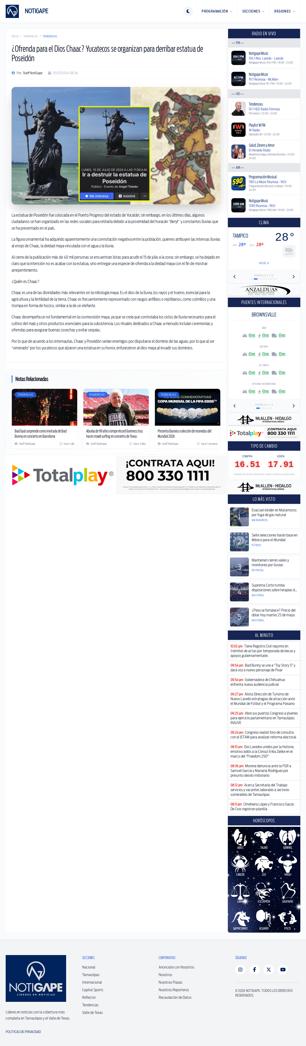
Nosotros (165, 975)
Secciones (253, 11)
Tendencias (30, 36)
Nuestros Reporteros (174, 990)
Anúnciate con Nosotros (176, 967)
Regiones (284, 11)
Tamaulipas (90, 975)
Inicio (15, 36)
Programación (217, 11)
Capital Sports (92, 990)
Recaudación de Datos (175, 997)
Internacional (92, 982)
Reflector (89, 997)
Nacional (88, 967)
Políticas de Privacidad (23, 1032)
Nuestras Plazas (170, 982)
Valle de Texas (92, 1012)
